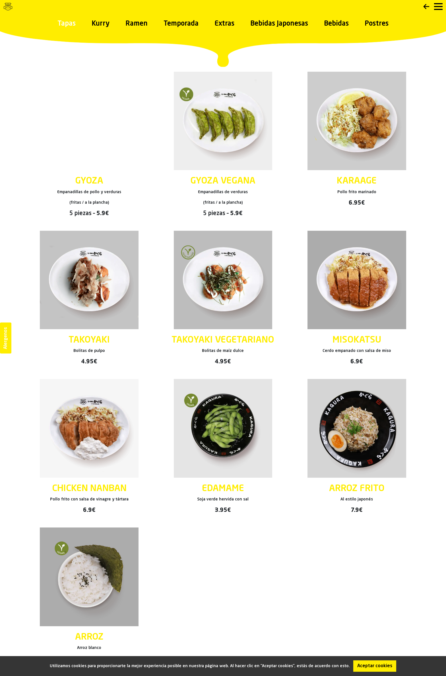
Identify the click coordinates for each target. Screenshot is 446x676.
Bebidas (336, 23)
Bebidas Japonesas (279, 23)
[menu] (438, 6)
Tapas (66, 23)
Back (426, 6)
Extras (224, 23)
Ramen (136, 23)
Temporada (181, 23)
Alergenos (5, 338)
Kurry (101, 23)
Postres (377, 23)
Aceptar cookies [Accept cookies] (374, 666)
